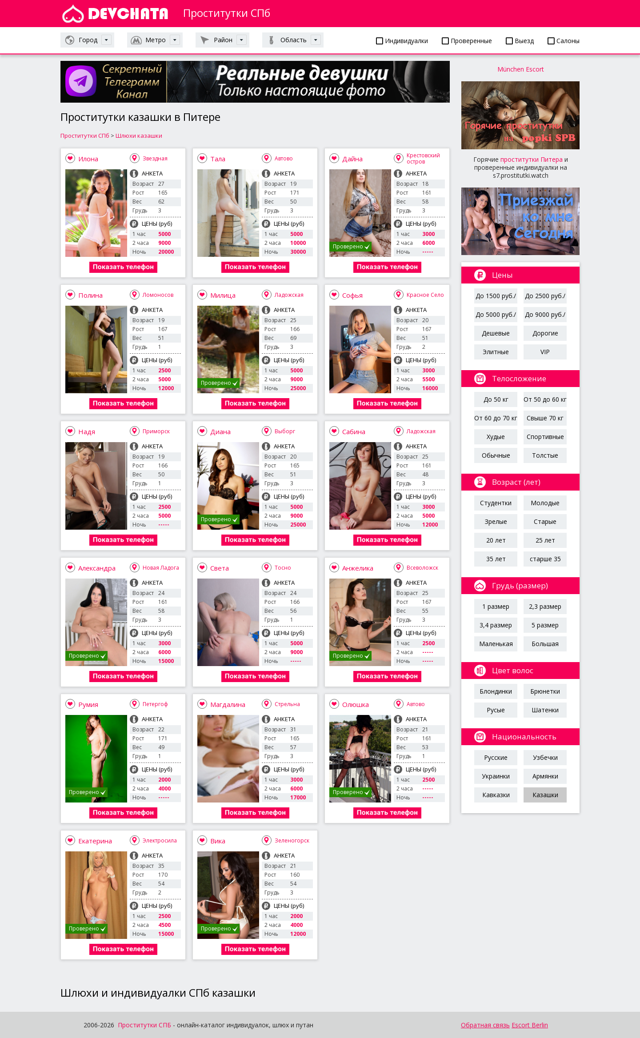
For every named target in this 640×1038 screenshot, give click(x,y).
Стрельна (287, 704)
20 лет (496, 540)
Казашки (545, 794)
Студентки (496, 503)
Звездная (155, 158)
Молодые (545, 503)
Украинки (496, 776)
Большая (545, 643)
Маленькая (496, 643)
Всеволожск (422, 567)
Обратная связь (485, 1025)
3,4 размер (496, 625)
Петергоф (155, 704)
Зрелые (496, 521)
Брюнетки (545, 691)
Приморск (156, 431)
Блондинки (496, 691)
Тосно (283, 567)
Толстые (545, 455)
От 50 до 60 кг (545, 399)
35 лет (496, 559)
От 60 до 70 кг (495, 418)
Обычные (496, 455)
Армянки (545, 776)
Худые (496, 436)
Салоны (564, 40)
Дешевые (496, 333)
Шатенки (545, 710)
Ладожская (289, 295)
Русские (496, 757)
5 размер (545, 625)
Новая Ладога (161, 567)
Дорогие (545, 333)
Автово (284, 158)
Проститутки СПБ (144, 1025)
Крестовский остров (423, 158)
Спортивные (545, 436)
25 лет (545, 540)
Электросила (160, 840)
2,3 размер (545, 606)
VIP (545, 351)
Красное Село (425, 295)
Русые (496, 710)
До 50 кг (496, 399)
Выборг (285, 431)
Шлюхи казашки (139, 136)
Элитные (496, 351)
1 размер (495, 606)
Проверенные (467, 40)
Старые (545, 521)
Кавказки (496, 794)
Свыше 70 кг (545, 418)
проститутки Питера (531, 159)
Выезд (520, 40)
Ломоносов (158, 295)
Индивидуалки (402, 40)
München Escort (520, 69)
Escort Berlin (530, 1025)
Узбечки (545, 757)
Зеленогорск (292, 840)
